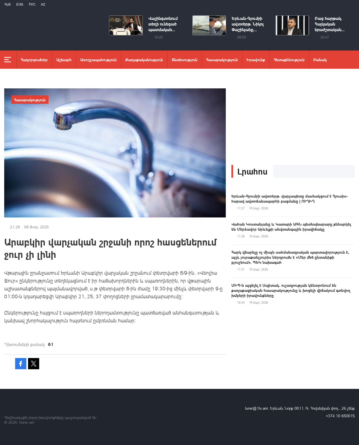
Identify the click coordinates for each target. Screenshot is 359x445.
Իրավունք (256, 59)
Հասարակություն (222, 59)
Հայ (7, 4)
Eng (19, 4)
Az (43, 4)
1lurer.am (26, 422)
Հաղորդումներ (34, 59)
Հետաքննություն (289, 59)
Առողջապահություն (98, 59)
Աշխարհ (64, 59)
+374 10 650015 (340, 415)
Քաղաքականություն (144, 59)
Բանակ (320, 59)
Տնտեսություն (184, 59)
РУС (32, 4)
